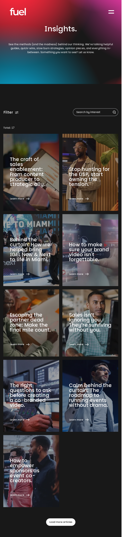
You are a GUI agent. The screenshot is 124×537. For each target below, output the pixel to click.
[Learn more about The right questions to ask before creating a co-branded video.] (31, 396)
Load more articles (60, 522)
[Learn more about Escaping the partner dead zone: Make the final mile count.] (31, 322)
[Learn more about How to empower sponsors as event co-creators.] (31, 471)
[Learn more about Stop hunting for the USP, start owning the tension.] (90, 172)
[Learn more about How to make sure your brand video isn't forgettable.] (90, 250)
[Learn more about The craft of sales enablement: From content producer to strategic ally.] (31, 172)
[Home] (18, 11)
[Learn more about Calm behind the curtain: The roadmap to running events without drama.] (90, 396)
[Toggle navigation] (111, 12)
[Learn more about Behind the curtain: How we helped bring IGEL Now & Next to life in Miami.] (31, 250)
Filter (11, 112)
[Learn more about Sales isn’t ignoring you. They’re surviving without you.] (90, 322)
